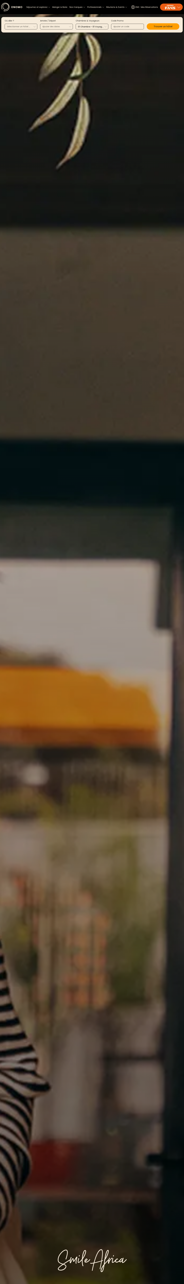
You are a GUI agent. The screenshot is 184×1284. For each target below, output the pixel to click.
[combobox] (21, 26)
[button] (163, 26)
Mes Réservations (149, 7)
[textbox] (21, 27)
